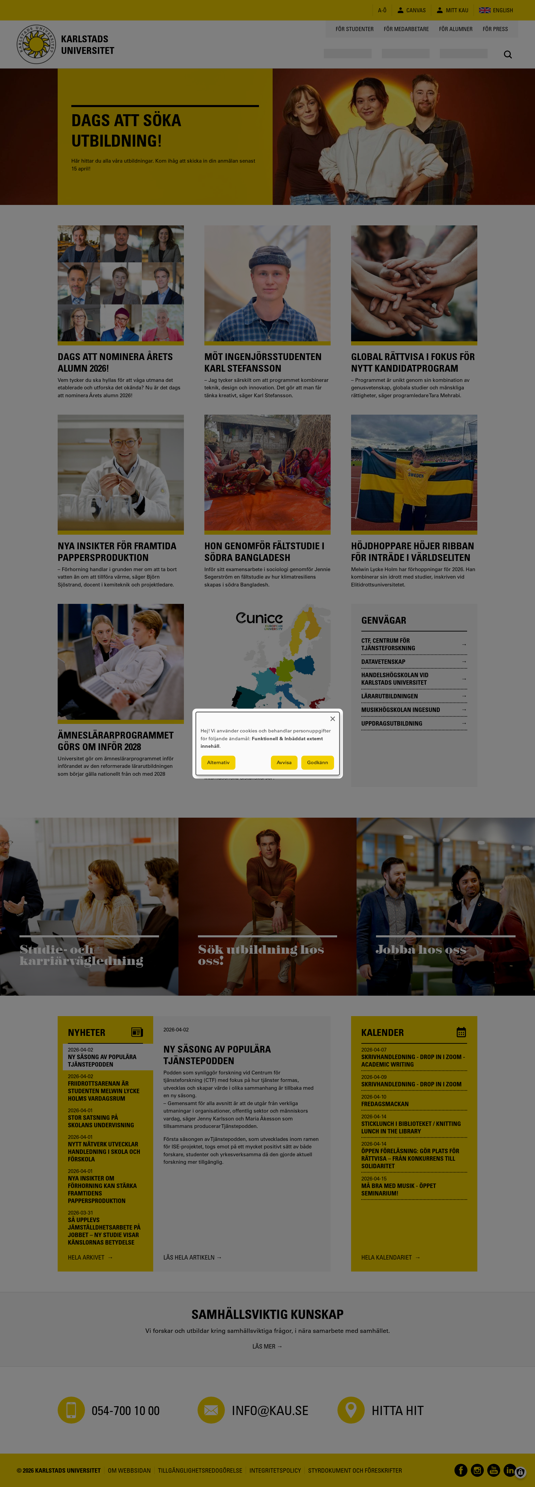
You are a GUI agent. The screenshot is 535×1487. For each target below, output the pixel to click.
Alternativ (218, 762)
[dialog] (267, 743)
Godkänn (317, 762)
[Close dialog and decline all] (332, 716)
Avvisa (284, 762)
